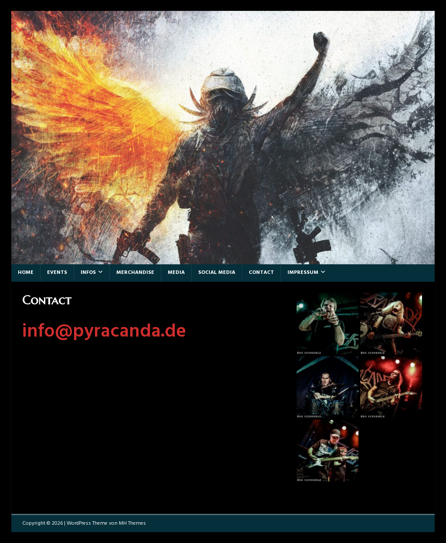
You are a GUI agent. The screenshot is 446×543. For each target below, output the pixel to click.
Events (57, 272)
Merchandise (135, 272)
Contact (261, 272)
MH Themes (132, 523)
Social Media (216, 272)
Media (176, 272)
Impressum (302, 272)
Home (26, 272)
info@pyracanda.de (104, 332)
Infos (88, 272)
